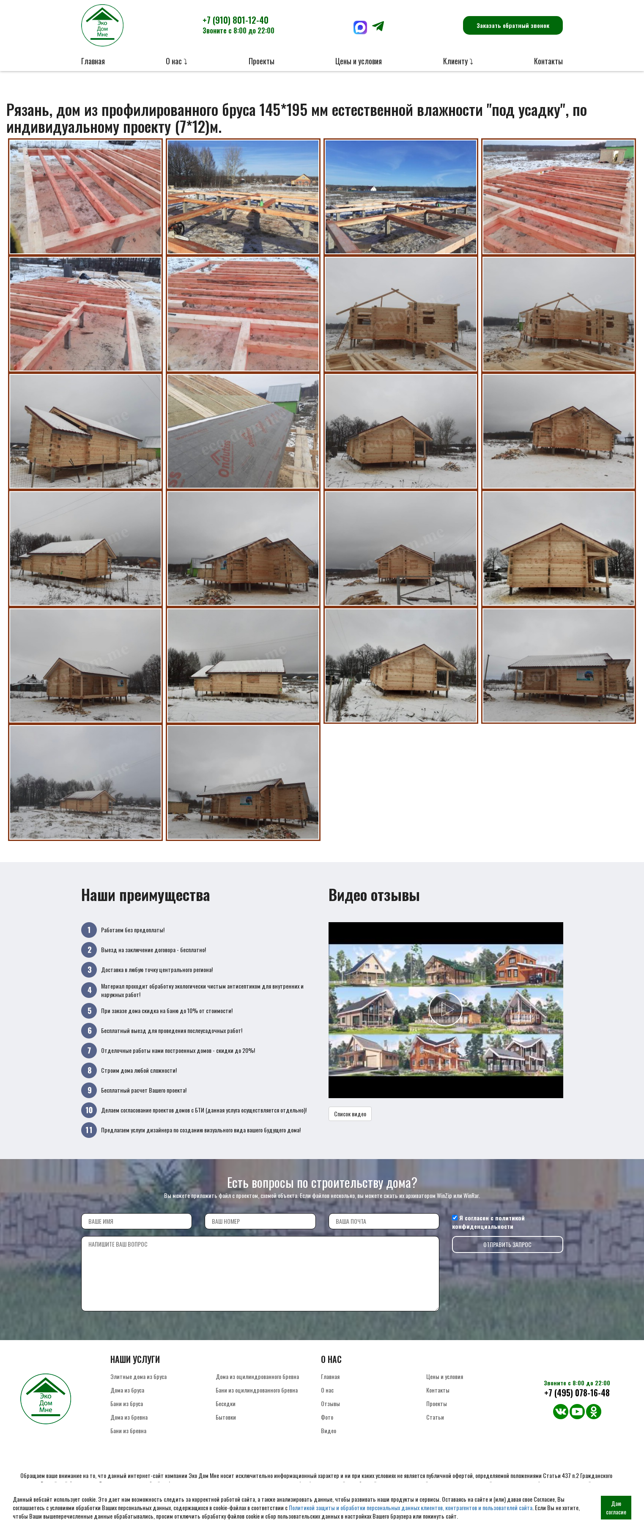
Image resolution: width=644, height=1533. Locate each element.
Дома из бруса (127, 1389)
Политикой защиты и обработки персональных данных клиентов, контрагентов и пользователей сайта (410, 1507)
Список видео (350, 1113)
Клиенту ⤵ (458, 60)
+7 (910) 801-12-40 (238, 25)
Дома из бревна (129, 1416)
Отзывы (330, 1403)
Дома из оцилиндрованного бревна (257, 1376)
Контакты (548, 60)
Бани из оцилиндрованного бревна (257, 1389)
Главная (93, 60)
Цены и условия (358, 60)
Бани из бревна (128, 1430)
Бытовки (226, 1416)
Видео (328, 1430)
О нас (327, 1389)
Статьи (435, 1416)
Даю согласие (616, 1507)
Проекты (261, 60)
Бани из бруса (126, 1403)
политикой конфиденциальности (488, 1222)
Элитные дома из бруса (138, 1376)
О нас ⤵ (176, 60)
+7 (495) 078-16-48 (577, 1393)
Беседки (226, 1403)
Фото (327, 1416)
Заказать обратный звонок (513, 25)
